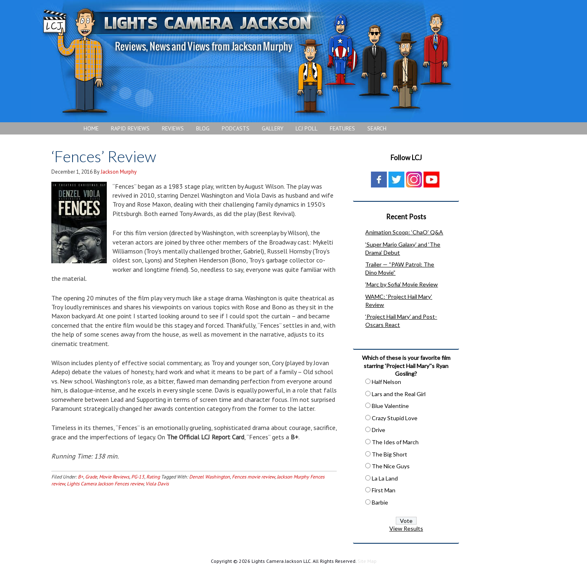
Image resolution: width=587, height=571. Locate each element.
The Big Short (389, 454)
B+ (80, 477)
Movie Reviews (114, 477)
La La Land (385, 478)
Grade (91, 477)
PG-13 (137, 477)
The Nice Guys (391, 466)
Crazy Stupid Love (394, 417)
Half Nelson (386, 381)
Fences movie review (253, 477)
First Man (383, 490)
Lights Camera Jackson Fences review (105, 484)
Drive (378, 429)
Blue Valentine (390, 405)
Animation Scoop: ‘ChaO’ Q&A (404, 232)
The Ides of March (395, 442)
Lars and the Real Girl (399, 393)
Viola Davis (157, 484)
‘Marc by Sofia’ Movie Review (401, 284)
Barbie (380, 502)
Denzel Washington (209, 477)
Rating (153, 477)
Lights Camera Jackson (247, 61)
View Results (406, 528)
